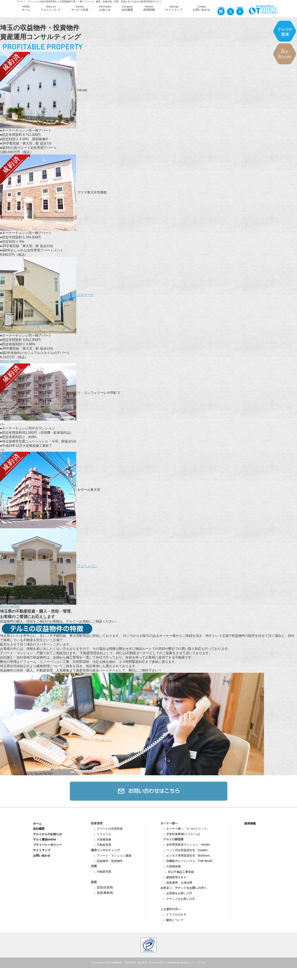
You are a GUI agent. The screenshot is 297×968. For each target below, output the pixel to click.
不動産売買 (101, 871)
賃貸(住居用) (102, 887)
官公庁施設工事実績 (178, 872)
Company (127, 8)
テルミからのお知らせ (47, 834)
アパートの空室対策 (107, 828)
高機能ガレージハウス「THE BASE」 (187, 861)
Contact (201, 8)
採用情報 (250, 823)
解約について (172, 920)
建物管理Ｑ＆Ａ (173, 877)
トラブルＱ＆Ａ (173, 914)
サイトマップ (41, 850)
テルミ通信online (44, 839)
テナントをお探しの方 (177, 898)
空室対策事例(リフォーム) (180, 834)
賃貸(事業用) (102, 892)
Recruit (149, 8)
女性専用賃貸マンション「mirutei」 (186, 844)
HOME (26, 8)
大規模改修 (101, 839)
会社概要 (39, 828)
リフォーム (101, 834)
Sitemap (174, 8)
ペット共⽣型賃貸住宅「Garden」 (185, 850)
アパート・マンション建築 (111, 855)
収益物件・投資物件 (107, 861)
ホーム (37, 823)
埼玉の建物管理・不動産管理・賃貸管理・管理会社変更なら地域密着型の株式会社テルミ (151, 963)
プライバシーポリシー (47, 844)
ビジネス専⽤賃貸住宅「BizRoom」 (186, 855)
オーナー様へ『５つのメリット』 (185, 828)
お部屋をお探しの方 (176, 893)
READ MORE (10, 361)
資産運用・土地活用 (176, 882)
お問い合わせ (41, 855)
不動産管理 (101, 844)
